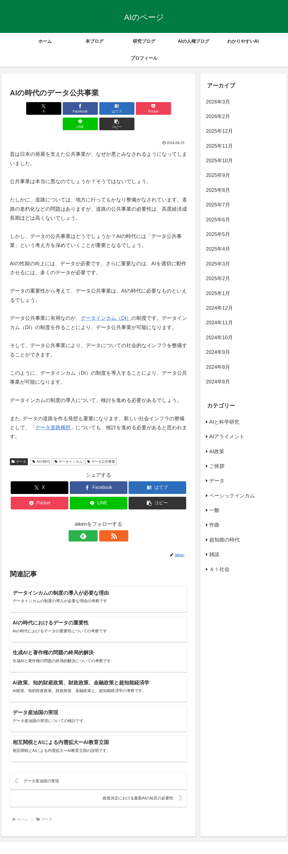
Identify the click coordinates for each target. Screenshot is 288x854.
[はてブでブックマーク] (83, 108)
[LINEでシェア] (143, 108)
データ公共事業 (101, 446)
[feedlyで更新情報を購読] (92, 520)
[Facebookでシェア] (54, 108)
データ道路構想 (53, 412)
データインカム (68, 446)
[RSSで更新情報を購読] (105, 520)
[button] (173, 108)
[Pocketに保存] (113, 108)
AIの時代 (41, 446)
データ (19, 446)
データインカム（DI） (106, 302)
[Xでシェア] (24, 108)
